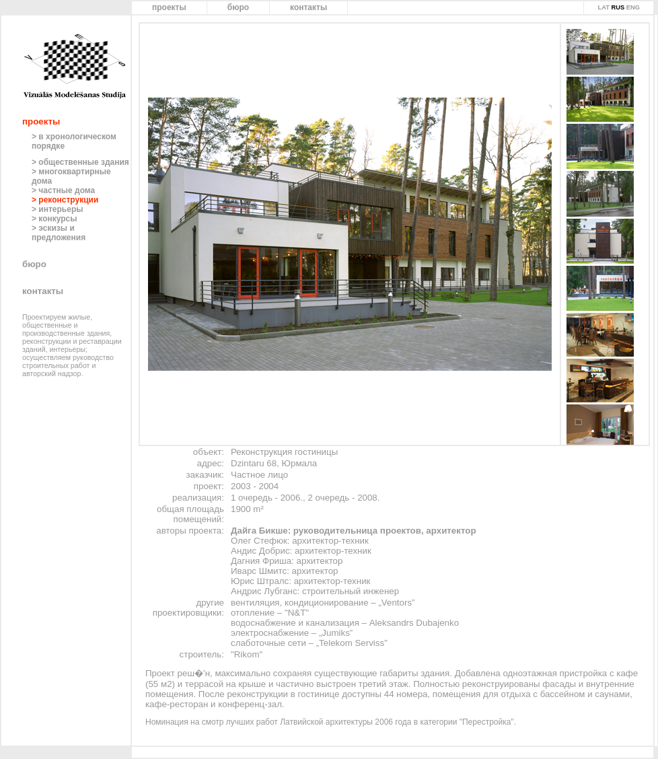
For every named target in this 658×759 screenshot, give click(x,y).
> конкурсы (54, 218)
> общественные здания (80, 162)
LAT (603, 7)
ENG (633, 7)
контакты (308, 7)
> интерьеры (57, 209)
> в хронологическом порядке (74, 141)
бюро (238, 7)
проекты (169, 7)
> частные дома (63, 190)
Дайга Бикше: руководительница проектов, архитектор (353, 531)
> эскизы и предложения (58, 232)
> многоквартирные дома (71, 176)
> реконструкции (65, 200)
